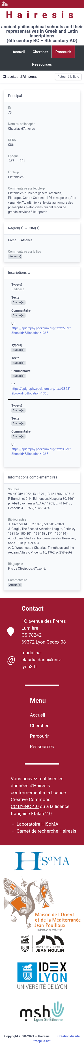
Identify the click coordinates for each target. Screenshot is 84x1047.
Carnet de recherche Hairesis (46, 831)
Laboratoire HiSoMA (37, 824)
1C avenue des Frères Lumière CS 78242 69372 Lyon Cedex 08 (36, 631)
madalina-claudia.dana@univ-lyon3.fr (34, 659)
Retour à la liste (68, 76)
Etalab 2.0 (41, 813)
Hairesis (42, 14)
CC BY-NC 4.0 (25, 806)
